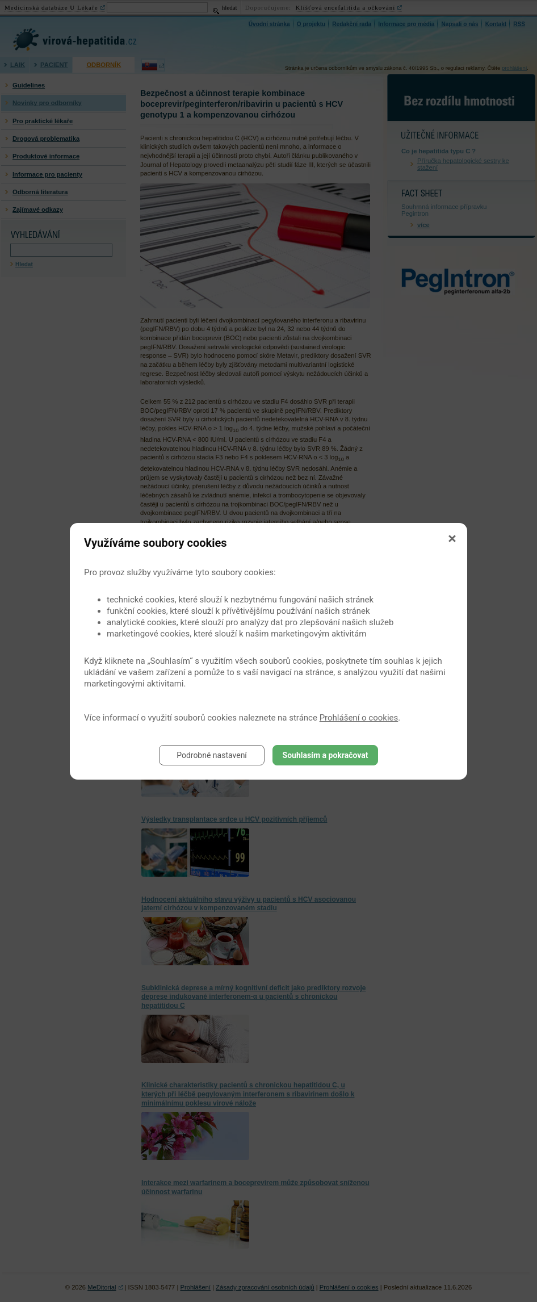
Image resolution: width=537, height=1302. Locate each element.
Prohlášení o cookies (359, 718)
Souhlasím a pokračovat (325, 755)
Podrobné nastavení (212, 755)
